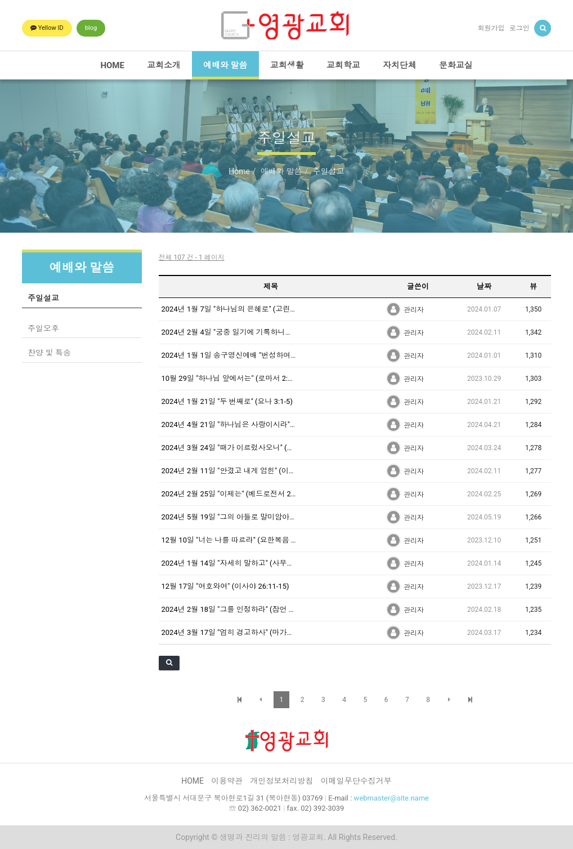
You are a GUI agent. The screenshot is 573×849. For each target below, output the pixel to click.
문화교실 (456, 65)
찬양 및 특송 (49, 352)
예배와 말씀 (225, 65)
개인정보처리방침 (282, 780)
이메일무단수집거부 (356, 780)
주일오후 (43, 328)
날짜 (484, 286)
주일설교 (43, 298)
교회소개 (164, 65)
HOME (112, 65)
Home (239, 171)
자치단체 (400, 65)
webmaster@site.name (391, 798)
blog (91, 28)
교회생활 (287, 65)
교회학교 (343, 65)
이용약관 (227, 780)
